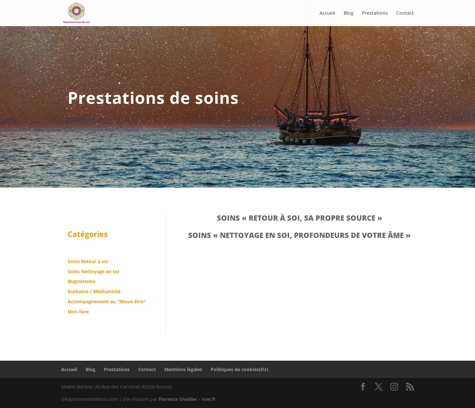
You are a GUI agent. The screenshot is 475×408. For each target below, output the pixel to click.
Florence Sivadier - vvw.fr (187, 399)
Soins (74, 261)
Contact (147, 369)
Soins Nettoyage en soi (93, 271)
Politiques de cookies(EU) (239, 369)
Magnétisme (81, 281)
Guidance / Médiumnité (94, 291)
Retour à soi (94, 261)
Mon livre (78, 311)
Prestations (117, 369)
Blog (90, 369)
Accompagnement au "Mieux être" (107, 301)
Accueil (69, 369)
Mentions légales (183, 369)
